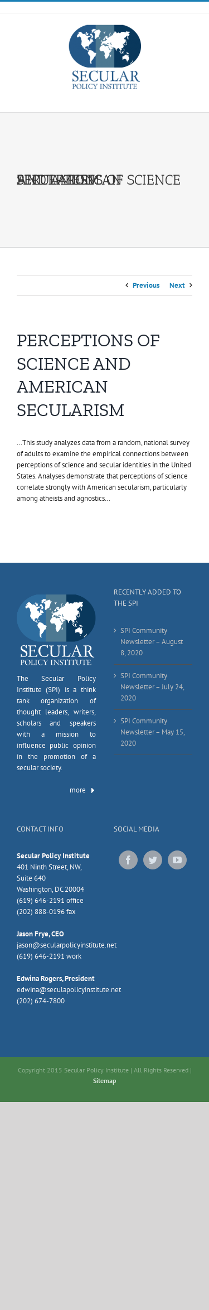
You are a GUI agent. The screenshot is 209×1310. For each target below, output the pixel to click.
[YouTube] (177, 859)
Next (177, 285)
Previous (146, 285)
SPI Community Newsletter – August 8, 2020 (151, 642)
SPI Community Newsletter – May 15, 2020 (152, 732)
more (83, 790)
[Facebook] (128, 859)
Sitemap (104, 1080)
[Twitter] (152, 859)
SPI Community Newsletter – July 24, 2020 (152, 687)
